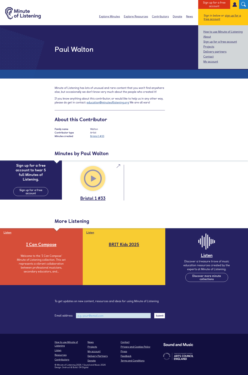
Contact (208, 56)
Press (124, 351)
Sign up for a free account (214, 4)
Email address (64, 315)
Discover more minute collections (206, 277)
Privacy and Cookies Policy (135, 347)
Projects (208, 46)
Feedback (126, 356)
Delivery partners (214, 51)
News (189, 16)
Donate (177, 16)
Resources (61, 355)
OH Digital (83, 367)
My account (210, 61)
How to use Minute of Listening (223, 31)
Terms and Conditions (132, 360)
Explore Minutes (109, 16)
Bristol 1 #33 (97, 136)
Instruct (66, 367)
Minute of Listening (66, 364)
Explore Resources (136, 16)
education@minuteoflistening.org (108, 102)
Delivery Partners (98, 356)
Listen (58, 350)
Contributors (160, 16)
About (207, 36)
